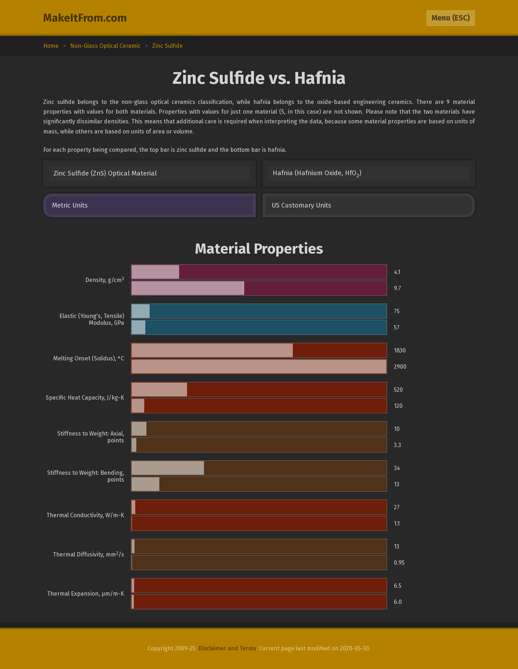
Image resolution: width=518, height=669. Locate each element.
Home (51, 45)
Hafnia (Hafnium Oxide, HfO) (317, 174)
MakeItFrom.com (85, 18)
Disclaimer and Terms (227, 648)
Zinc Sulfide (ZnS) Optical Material (105, 173)
